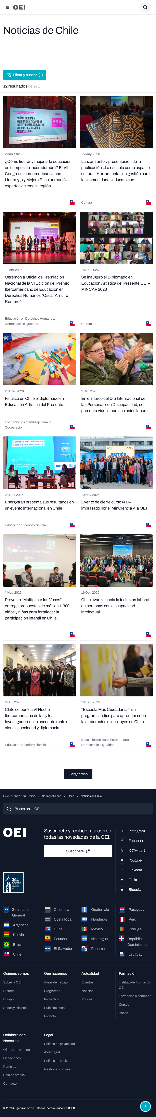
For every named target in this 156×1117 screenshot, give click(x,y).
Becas (123, 1013)
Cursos (124, 1004)
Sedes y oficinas (15, 1008)
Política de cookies (57, 1060)
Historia (9, 991)
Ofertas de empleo (16, 1049)
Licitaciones (12, 1058)
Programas (52, 991)
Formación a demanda (135, 996)
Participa (9, 1066)
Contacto (10, 1083)
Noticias (87, 991)
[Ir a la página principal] (19, 7)
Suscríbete (78, 851)
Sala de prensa (14, 1075)
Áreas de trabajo (56, 982)
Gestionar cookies (57, 1069)
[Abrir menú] (7, 7)
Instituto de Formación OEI (135, 985)
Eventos (87, 982)
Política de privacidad (59, 1044)
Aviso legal (52, 1052)
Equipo (8, 999)
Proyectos (51, 999)
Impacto (50, 1016)
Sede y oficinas (51, 796)
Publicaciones (54, 1008)
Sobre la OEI (12, 982)
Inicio (32, 796)
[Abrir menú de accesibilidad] (145, 1106)
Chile (71, 796)
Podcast (87, 999)
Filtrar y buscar (24, 74)
